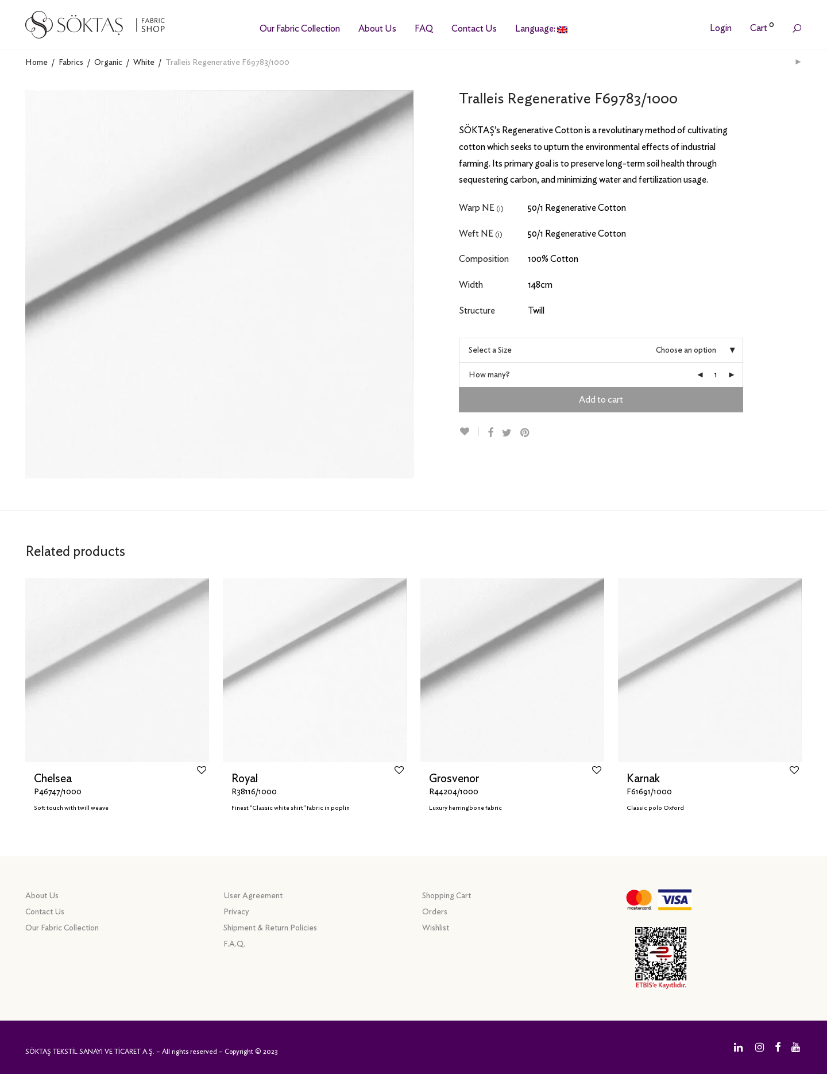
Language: (541, 28)
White (143, 63)
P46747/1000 (58, 792)
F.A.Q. (234, 944)
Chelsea (53, 779)
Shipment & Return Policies (270, 928)
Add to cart (601, 399)
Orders (434, 912)
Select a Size (490, 350)
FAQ (424, 28)
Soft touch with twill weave (71, 808)
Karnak (643, 779)
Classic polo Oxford (655, 808)
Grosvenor (454, 779)
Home (36, 63)
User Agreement (253, 896)
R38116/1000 (254, 792)
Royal (244, 779)
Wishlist (435, 928)
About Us (377, 28)
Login (721, 28)
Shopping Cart (446, 896)
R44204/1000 (453, 792)
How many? (489, 375)
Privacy (236, 912)
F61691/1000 (649, 792)
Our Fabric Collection (300, 28)
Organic (108, 63)
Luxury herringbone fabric (465, 808)
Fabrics (71, 63)
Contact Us (474, 28)
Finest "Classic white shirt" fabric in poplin (290, 808)
